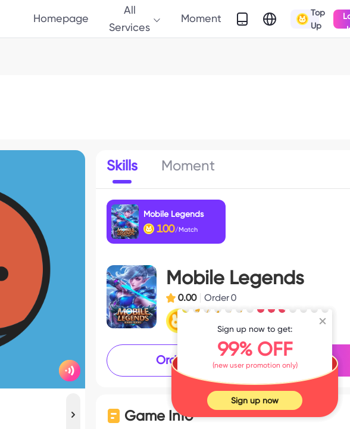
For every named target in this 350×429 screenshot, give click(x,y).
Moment (201, 18)
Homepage (61, 18)
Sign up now (255, 400)
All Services (135, 18)
